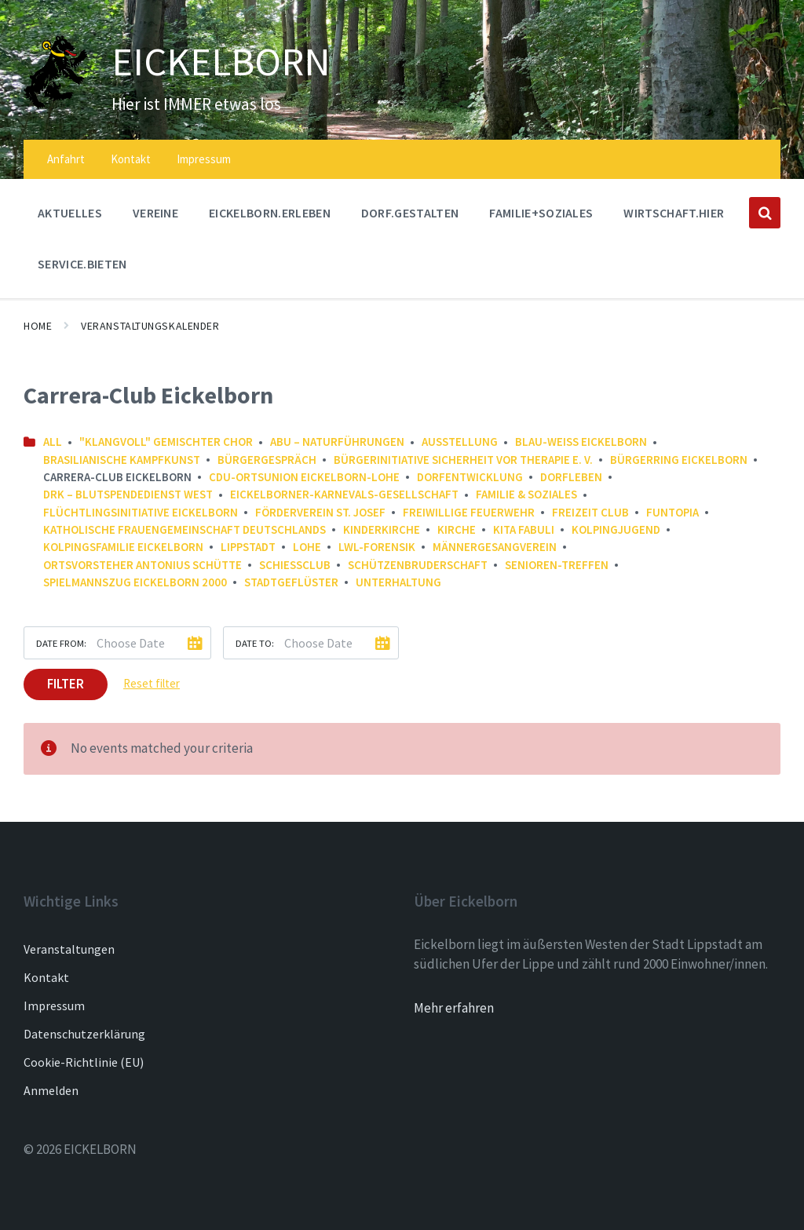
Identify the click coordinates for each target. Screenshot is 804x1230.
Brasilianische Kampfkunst (121, 459)
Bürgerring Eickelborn (678, 459)
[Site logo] (56, 104)
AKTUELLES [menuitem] (70, 213)
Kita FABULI (523, 529)
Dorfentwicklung (470, 476)
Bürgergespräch (266, 459)
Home (38, 326)
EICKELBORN (222, 61)
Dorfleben (571, 476)
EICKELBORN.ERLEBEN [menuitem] (270, 213)
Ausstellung (460, 441)
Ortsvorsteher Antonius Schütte (142, 564)
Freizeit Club (590, 512)
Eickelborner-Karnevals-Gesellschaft (344, 494)
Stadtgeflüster (291, 582)
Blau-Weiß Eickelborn (581, 441)
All (52, 441)
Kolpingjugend (616, 529)
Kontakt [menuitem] (131, 158)
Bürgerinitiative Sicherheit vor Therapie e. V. (463, 459)
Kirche (456, 529)
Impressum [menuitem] (204, 158)
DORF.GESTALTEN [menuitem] (410, 213)
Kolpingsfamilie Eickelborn (123, 546)
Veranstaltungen (69, 949)
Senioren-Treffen (556, 564)
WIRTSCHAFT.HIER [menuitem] (673, 213)
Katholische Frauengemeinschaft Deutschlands (184, 529)
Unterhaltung (398, 582)
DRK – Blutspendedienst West (128, 494)
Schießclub (295, 564)
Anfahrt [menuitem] (66, 158)
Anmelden (51, 1090)
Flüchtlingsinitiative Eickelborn (140, 512)
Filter (65, 683)
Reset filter (151, 683)
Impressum (54, 1005)
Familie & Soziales (526, 494)
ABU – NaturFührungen (337, 441)
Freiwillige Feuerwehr (469, 512)
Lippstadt (248, 546)
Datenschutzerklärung (84, 1034)
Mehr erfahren (454, 1007)
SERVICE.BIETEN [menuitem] (82, 264)
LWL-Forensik (376, 546)
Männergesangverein (495, 546)
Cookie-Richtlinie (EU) (84, 1062)
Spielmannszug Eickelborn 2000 (135, 582)
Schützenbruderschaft (418, 564)
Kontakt (46, 977)
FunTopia (672, 512)
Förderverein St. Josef (320, 512)
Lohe (307, 546)
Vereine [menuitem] (155, 213)
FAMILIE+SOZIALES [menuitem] (541, 213)
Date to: (255, 643)
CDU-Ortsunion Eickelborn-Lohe (304, 476)
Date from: (61, 643)
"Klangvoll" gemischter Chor (166, 441)
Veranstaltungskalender (150, 326)
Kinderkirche (381, 529)
